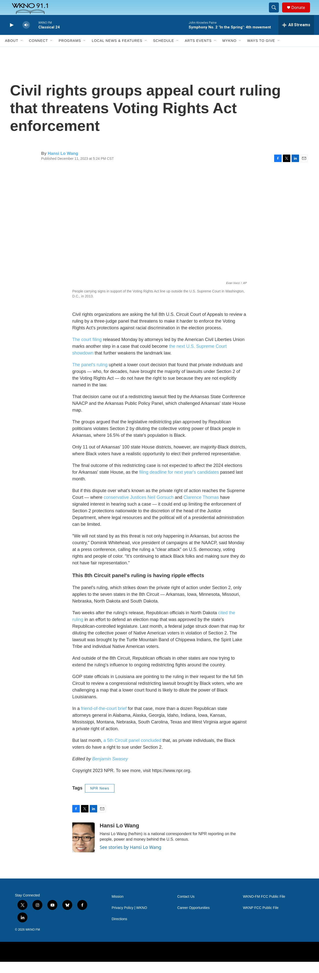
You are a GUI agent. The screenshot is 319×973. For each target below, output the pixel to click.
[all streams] (296, 36)
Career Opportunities (193, 919)
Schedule (163, 52)
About (11, 52)
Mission (117, 908)
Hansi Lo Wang (63, 164)
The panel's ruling (90, 375)
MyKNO (229, 52)
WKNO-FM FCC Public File (264, 908)
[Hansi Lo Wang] (83, 849)
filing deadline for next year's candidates (179, 483)
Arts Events (198, 52)
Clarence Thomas (201, 508)
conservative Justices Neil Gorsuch (138, 508)
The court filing (87, 350)
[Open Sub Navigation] (22, 52)
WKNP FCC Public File (261, 919)
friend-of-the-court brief (104, 719)
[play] (11, 36)
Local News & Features (117, 52)
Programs (70, 52)
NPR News (99, 799)
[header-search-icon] (276, 13)
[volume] (26, 36)
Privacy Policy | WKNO (129, 919)
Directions (119, 930)
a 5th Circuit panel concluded (132, 751)
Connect (38, 52)
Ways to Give (261, 52)
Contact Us (185, 908)
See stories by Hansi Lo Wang (130, 858)
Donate (301, 13)
